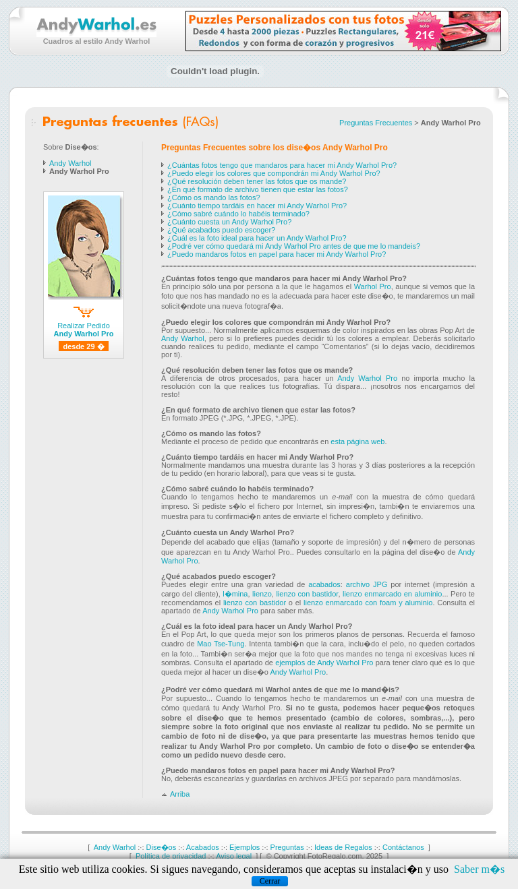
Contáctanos (403, 847)
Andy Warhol (70, 163)
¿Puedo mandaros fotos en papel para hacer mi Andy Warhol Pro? (276, 254)
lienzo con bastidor (307, 594)
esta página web (357, 441)
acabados (324, 584)
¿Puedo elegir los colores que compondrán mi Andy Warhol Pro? (273, 173)
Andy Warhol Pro (367, 378)
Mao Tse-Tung (220, 644)
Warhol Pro (372, 286)
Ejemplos (244, 847)
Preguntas (287, 847)
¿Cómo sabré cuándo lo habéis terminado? (238, 214)
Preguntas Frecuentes (375, 123)
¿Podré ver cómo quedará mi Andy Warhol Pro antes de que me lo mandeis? (293, 246)
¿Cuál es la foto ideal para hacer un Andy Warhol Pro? (257, 238)
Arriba (175, 794)
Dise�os (161, 847)
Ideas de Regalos (343, 847)
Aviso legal (234, 856)
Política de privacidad (171, 856)
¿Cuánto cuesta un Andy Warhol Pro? (229, 222)
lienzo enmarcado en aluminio (392, 594)
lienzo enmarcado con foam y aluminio (368, 603)
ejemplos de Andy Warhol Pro (324, 662)
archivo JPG (367, 584)
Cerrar (270, 881)
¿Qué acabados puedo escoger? (221, 230)
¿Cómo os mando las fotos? (213, 197)
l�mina (235, 594)
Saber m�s (479, 869)
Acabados (202, 847)
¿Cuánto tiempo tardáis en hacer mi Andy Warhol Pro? (257, 206)
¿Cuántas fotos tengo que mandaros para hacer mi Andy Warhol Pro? (282, 165)
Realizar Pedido (84, 328)
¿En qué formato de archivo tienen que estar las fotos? (257, 189)
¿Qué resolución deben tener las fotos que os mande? (256, 181)
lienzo (262, 594)
